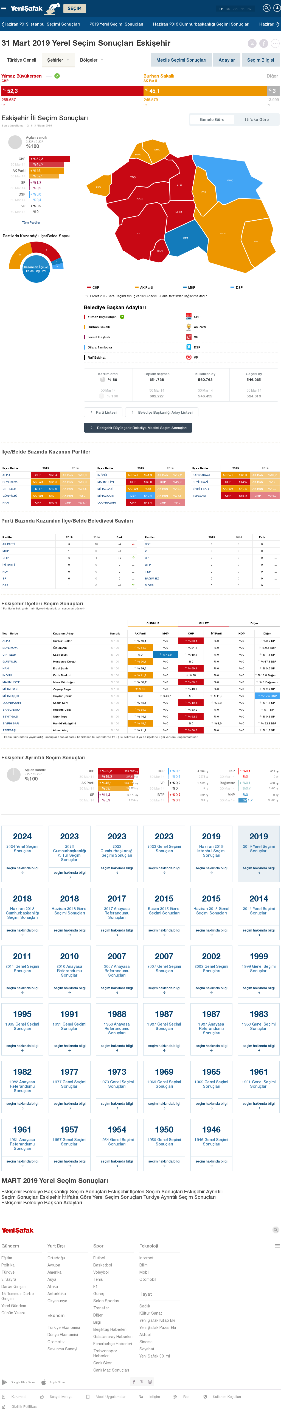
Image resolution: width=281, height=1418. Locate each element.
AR (235, 8)
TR (221, 8)
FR (242, 8)
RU (250, 8)
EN (228, 8)
